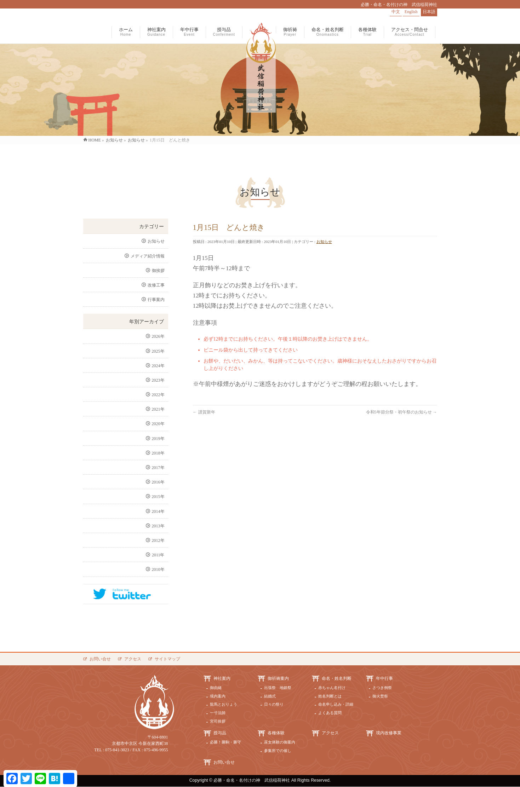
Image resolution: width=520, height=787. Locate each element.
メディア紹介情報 (148, 256)
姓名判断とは (330, 696)
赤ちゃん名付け (331, 687)
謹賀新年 (204, 412)
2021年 (158, 409)
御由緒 (216, 687)
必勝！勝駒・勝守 (225, 742)
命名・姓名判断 (337, 678)
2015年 (158, 496)
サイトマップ (167, 658)
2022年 (158, 394)
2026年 (158, 336)
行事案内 (156, 299)
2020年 (158, 423)
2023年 (158, 380)
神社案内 (221, 678)
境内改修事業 (388, 732)
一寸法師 (217, 713)
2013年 (158, 525)
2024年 (158, 365)
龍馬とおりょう (223, 704)
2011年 (158, 554)
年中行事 (384, 678)
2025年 (158, 351)
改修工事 (156, 285)
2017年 (158, 467)
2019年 (158, 438)
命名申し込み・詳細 (335, 704)
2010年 (158, 569)
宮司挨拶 (217, 721)
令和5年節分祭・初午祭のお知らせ (401, 412)
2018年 (158, 453)
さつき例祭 (382, 687)
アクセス (132, 658)
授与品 (219, 732)
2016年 (158, 482)
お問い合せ (100, 658)
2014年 (158, 511)
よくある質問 (330, 713)
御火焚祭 (380, 696)
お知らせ (324, 241)
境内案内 (217, 696)
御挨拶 (158, 270)
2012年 (158, 540)
